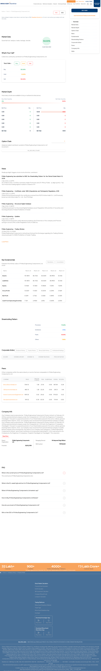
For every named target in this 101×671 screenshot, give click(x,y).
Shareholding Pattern (77, 39)
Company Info (75, 48)
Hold (23, 63)
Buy (17, 63)
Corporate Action (76, 42)
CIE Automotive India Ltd (10, 389)
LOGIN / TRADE (88, 1)
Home (3, 11)
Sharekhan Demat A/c (37, 17)
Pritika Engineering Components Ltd (20, 11)
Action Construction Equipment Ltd (13, 394)
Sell (30, 63)
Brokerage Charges (62, 3)
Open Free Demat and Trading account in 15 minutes (84, 15)
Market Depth (75, 27)
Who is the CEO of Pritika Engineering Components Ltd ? (20, 512)
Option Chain (75, 30)
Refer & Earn (81, 1)
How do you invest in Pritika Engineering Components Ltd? (20, 505)
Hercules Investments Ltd (10, 399)
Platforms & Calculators (47, 3)
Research (55, 3)
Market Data (74, 24)
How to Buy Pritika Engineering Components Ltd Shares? (20, 498)
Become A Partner (71, 1)
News (72, 33)
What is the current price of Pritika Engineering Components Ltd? (23, 473)
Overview (75, 22)
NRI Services (69, 3)
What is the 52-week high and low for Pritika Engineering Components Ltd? (26, 483)
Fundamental (75, 36)
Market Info (83, 3)
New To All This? (76, 3)
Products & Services (38, 3)
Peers (73, 45)
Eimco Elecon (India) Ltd (9, 384)
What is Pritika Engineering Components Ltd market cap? (20, 490)
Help (77, 1)
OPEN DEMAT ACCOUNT (97, 4)
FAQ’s (72, 51)
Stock (8, 11)
